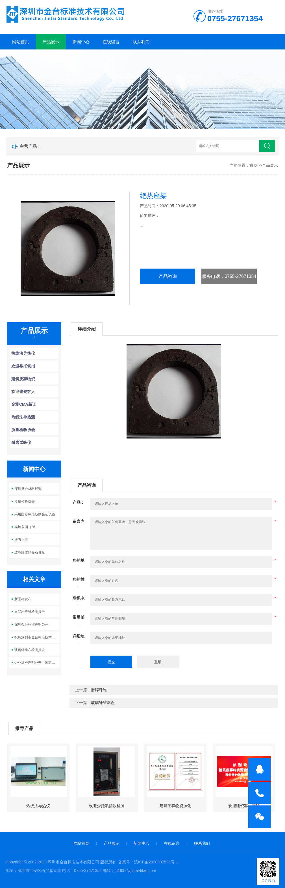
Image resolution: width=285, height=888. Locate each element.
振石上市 (21, 540)
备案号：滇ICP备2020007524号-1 (148, 862)
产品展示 (50, 41)
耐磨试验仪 (21, 442)
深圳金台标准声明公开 (31, 624)
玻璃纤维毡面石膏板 (29, 552)
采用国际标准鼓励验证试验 (34, 514)
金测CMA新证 (23, 404)
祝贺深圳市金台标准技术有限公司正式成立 (37, 637)
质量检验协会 (23, 429)
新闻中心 (81, 41)
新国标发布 (22, 599)
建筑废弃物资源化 (175, 805)
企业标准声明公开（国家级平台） (37, 663)
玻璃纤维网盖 (103, 702)
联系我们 (141, 41)
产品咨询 (168, 276)
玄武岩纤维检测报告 (29, 612)
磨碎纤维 (99, 690)
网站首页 (20, 41)
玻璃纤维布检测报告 (29, 650)
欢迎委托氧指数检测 (107, 805)
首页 (253, 165)
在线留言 (111, 41)
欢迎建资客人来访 (244, 805)
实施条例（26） (26, 527)
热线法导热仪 (23, 353)
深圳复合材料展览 (28, 489)
